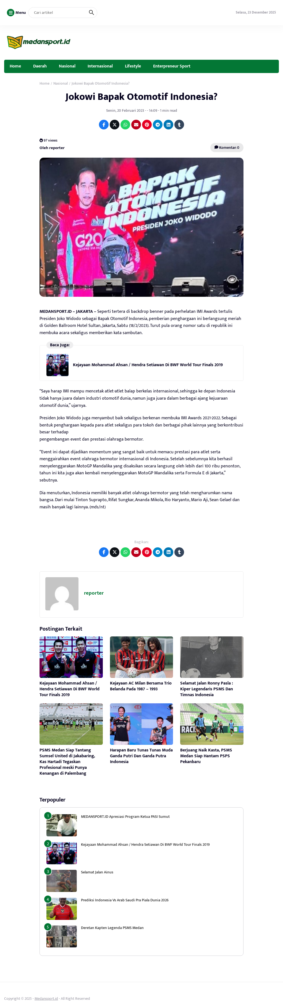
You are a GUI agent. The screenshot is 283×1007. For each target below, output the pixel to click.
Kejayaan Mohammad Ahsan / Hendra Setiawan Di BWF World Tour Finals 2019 (148, 365)
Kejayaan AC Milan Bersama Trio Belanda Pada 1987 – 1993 (141, 686)
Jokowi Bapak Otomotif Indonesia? (141, 97)
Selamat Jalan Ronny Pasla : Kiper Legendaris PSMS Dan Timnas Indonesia (206, 689)
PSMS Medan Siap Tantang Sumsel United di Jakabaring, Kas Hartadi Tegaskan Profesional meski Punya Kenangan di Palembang (67, 761)
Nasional (67, 66)
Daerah (40, 66)
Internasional (100, 66)
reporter (94, 593)
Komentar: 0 (226, 147)
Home (15, 66)
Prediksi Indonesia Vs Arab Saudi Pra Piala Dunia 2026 (125, 900)
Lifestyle (133, 66)
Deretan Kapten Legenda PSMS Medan (112, 928)
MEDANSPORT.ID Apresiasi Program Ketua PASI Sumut (126, 816)
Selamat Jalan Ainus (97, 872)
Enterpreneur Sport (171, 66)
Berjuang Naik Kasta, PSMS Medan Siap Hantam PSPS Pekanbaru (206, 756)
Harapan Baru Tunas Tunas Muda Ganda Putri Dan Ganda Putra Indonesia (141, 756)
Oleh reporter (52, 147)
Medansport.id (46, 998)
